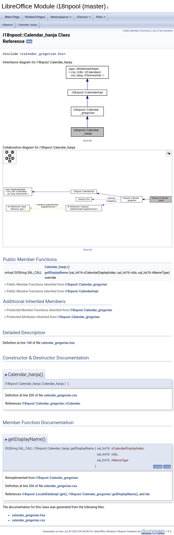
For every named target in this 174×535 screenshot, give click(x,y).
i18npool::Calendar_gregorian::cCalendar (51, 403)
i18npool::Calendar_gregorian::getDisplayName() (103, 494)
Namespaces (61, 17)
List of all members (162, 30)
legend (87, 140)
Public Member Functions (136, 30)
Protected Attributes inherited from (52, 317)
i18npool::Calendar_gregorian (86, 284)
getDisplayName (56, 272)
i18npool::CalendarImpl (81, 291)
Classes (84, 17)
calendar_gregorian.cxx (60, 395)
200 (31, 395)
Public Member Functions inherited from (55, 284)
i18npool (7, 24)
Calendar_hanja (27, 24)
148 (29, 343)
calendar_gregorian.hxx (43, 54)
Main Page (12, 17)
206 (31, 486)
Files (101, 17)
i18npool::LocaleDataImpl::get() (44, 494)
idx (147, 494)
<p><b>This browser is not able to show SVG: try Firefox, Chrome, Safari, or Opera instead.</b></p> (87, 101)
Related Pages (35, 17)
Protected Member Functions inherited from (58, 310)
